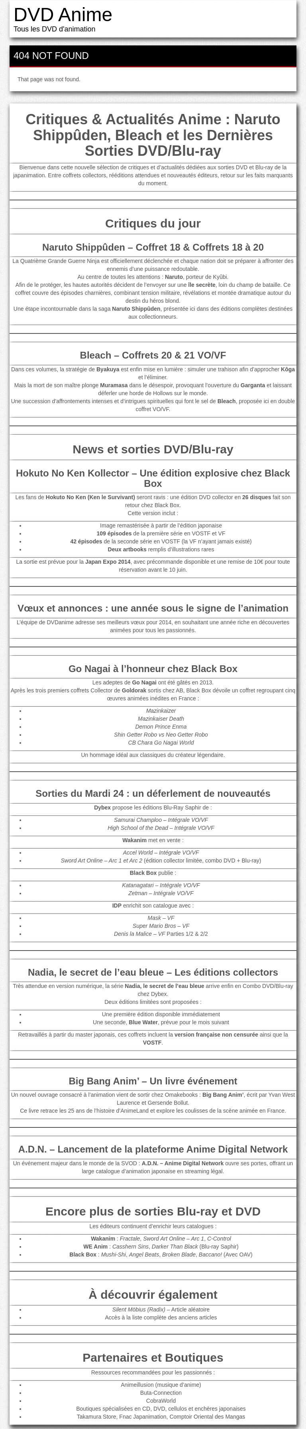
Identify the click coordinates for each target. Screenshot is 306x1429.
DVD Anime (63, 14)
